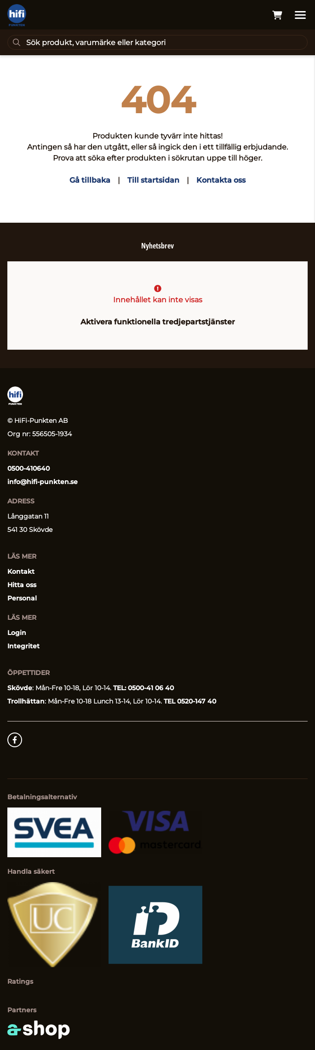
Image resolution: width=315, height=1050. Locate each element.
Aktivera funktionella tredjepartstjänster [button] (157, 321)
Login (16, 633)
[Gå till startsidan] (16, 15)
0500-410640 (28, 468)
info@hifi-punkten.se (42, 482)
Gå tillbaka (89, 180)
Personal (22, 598)
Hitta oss (21, 585)
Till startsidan (153, 180)
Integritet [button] (23, 646)
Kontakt (20, 571)
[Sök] (157, 42)
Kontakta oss (221, 180)
